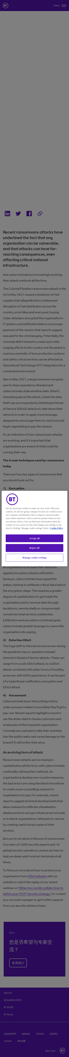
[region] (34, 528)
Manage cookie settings (34, 557)
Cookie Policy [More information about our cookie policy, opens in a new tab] (56, 528)
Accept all (34, 538)
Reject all (34, 548)
